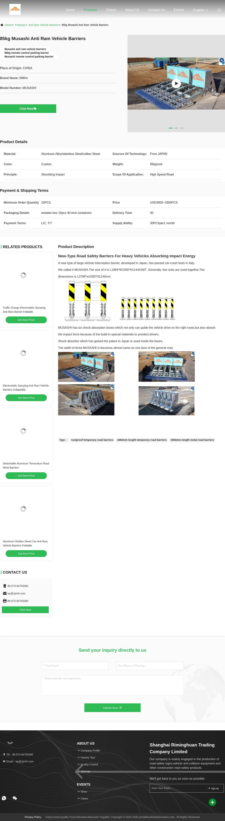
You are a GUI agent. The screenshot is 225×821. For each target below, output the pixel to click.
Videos (111, 10)
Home (70, 10)
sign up (213, 788)
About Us (132, 10)
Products (90, 10)
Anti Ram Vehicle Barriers (43, 24)
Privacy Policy (33, 817)
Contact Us (156, 10)
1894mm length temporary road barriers (142, 439)
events (179, 10)
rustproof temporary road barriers (92, 439)
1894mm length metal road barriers (192, 439)
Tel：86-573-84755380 (18, 754)
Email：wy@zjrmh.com (18, 761)
